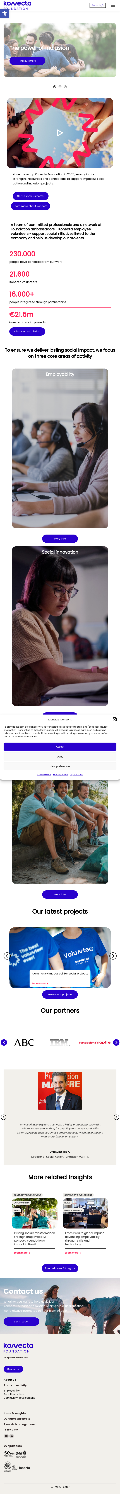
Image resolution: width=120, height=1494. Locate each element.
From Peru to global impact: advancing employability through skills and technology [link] (84, 1238)
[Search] (98, 5)
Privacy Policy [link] (60, 774)
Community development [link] (27, 1195)
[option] (60, 50)
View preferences (60, 766)
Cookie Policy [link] (44, 774)
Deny (60, 756)
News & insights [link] (73, 1210)
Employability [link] (21, 1203)
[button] (114, 719)
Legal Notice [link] (76, 774)
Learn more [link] (40, 983)
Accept (60, 746)
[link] (4, 13)
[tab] (54, 86)
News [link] (17, 1210)
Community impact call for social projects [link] (60, 973)
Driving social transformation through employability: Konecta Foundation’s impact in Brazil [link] (34, 1238)
